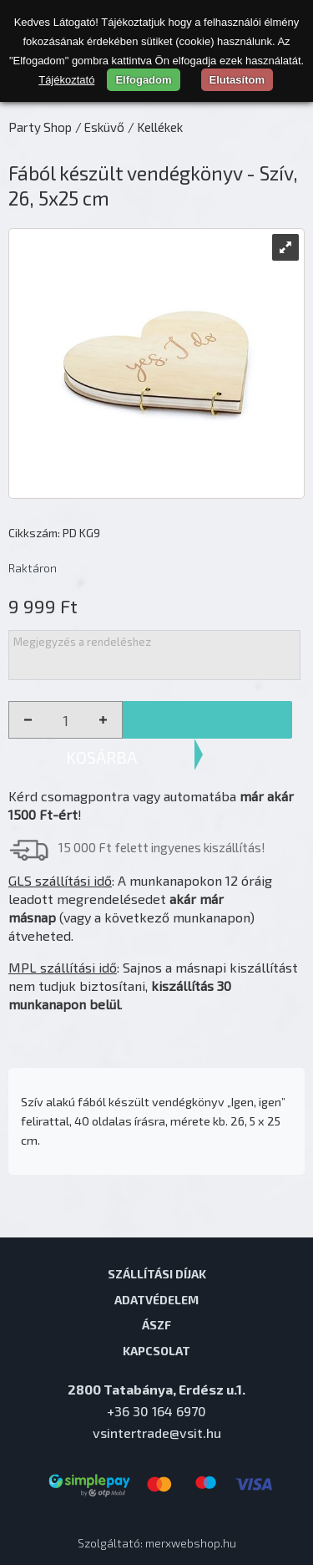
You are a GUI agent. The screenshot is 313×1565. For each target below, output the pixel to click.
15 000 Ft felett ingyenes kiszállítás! (161, 847)
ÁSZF (156, 1324)
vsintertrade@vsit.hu (157, 1433)
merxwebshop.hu (190, 1543)
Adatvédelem (156, 1299)
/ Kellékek (155, 127)
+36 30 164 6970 (156, 1411)
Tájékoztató (66, 80)
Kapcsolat (156, 1350)
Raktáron (32, 568)
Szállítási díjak (157, 1273)
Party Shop (40, 127)
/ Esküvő (99, 127)
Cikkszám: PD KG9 (54, 533)
